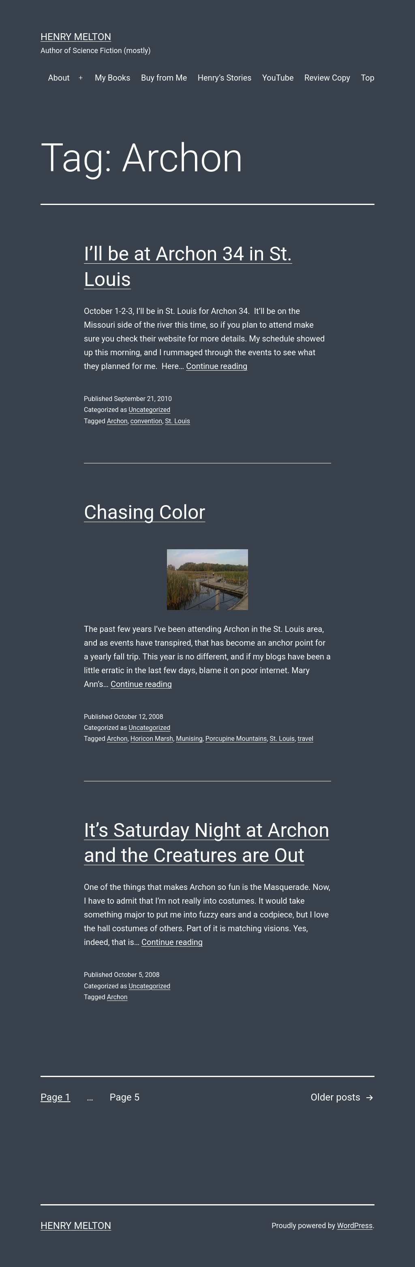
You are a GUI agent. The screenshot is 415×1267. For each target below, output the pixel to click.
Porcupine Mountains (236, 738)
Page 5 (124, 1097)
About (58, 78)
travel (305, 738)
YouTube (278, 78)
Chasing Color (144, 512)
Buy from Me (164, 78)
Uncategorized (149, 410)
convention (146, 421)
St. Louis (177, 421)
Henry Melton (76, 37)
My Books (112, 78)
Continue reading (216, 366)
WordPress (354, 1225)
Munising (189, 738)
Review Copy (327, 78)
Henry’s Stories (225, 78)
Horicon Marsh (151, 738)
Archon (117, 421)
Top (367, 78)
